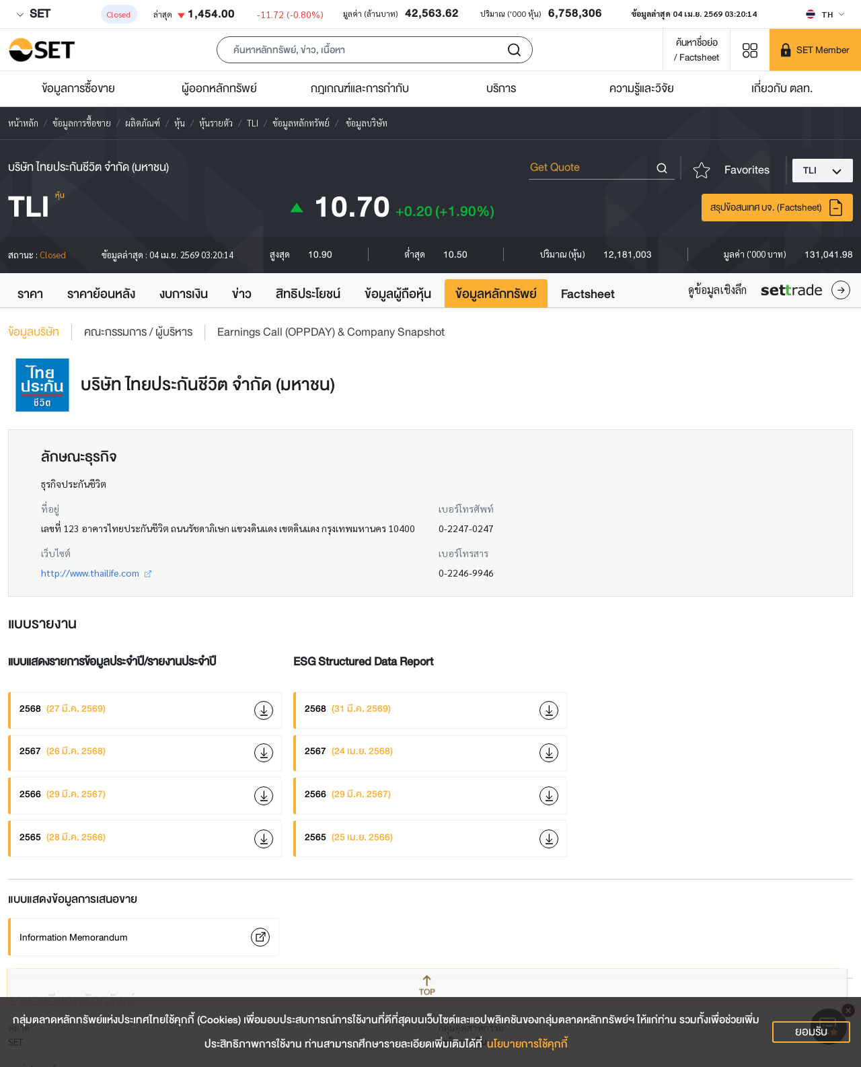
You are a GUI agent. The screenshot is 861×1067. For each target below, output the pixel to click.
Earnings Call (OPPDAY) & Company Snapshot (331, 332)
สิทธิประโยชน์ (308, 294)
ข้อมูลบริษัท (33, 332)
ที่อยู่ (50, 509)
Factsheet (588, 294)
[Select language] (825, 14)
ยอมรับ (811, 1031)
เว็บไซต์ (56, 553)
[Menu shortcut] (750, 49)
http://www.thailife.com (96, 572)
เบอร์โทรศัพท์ (466, 509)
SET (33, 14)
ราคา (30, 294)
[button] (375, 49)
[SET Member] (815, 50)
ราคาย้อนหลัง (101, 294)
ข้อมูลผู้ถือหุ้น (398, 294)
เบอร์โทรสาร (463, 553)
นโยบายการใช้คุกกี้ (527, 1044)
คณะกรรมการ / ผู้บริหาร (138, 332)
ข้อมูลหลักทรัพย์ (496, 294)
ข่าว (242, 294)
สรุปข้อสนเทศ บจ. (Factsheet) (777, 207)
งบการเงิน (183, 294)
